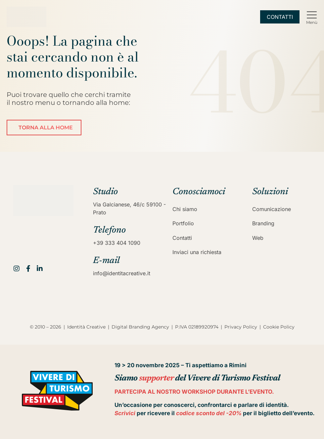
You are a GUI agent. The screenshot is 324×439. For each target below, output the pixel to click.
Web (257, 238)
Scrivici (125, 413)
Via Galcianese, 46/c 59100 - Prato (129, 208)
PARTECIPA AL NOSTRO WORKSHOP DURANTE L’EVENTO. (194, 391)
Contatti (182, 238)
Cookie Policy (279, 327)
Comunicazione (271, 209)
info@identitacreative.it (121, 273)
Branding (263, 223)
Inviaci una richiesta (196, 252)
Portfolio (183, 223)
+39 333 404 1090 (116, 243)
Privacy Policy (240, 327)
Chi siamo (184, 209)
